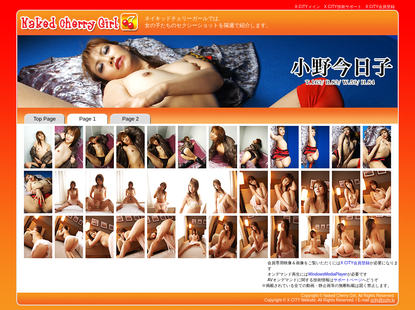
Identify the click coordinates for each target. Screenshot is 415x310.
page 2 (130, 119)
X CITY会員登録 (380, 6)
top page (45, 119)
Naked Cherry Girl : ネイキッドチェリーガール (80, 22)
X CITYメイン (307, 6)
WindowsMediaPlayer (327, 274)
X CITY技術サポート (343, 6)
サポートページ (348, 280)
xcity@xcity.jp (382, 300)
